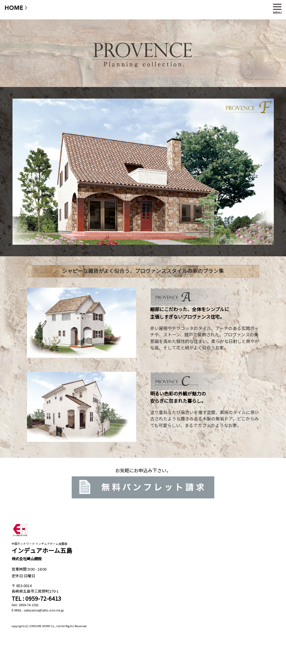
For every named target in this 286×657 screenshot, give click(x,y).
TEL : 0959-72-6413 (36, 598)
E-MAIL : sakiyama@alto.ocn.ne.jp (38, 610)
